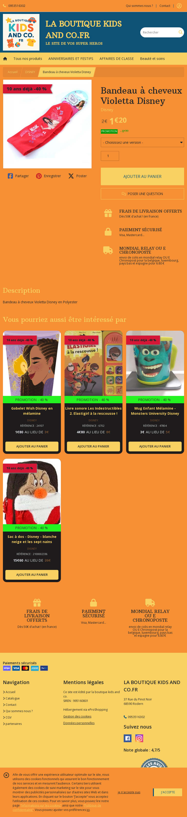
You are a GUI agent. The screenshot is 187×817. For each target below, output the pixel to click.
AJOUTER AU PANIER (142, 176)
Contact (164, 6)
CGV (7, 717)
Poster (77, 176)
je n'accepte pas (129, 792)
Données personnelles (78, 723)
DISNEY (30, 72)
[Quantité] (110, 156)
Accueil (13, 72)
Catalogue (11, 698)
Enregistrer (48, 176)
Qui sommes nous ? (18, 711)
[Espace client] (179, 5)
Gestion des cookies (77, 716)
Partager (18, 176)
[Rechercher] (181, 32)
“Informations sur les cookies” (40, 805)
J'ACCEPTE (168, 792)
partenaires (12, 724)
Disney (107, 109)
